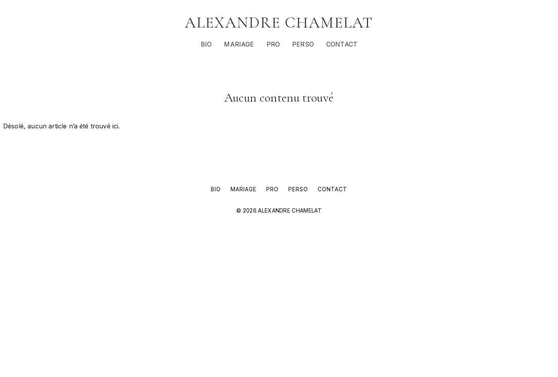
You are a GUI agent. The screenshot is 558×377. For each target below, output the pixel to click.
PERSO (303, 44)
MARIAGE (239, 44)
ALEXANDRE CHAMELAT (279, 22)
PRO (273, 44)
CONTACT (341, 44)
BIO (206, 44)
